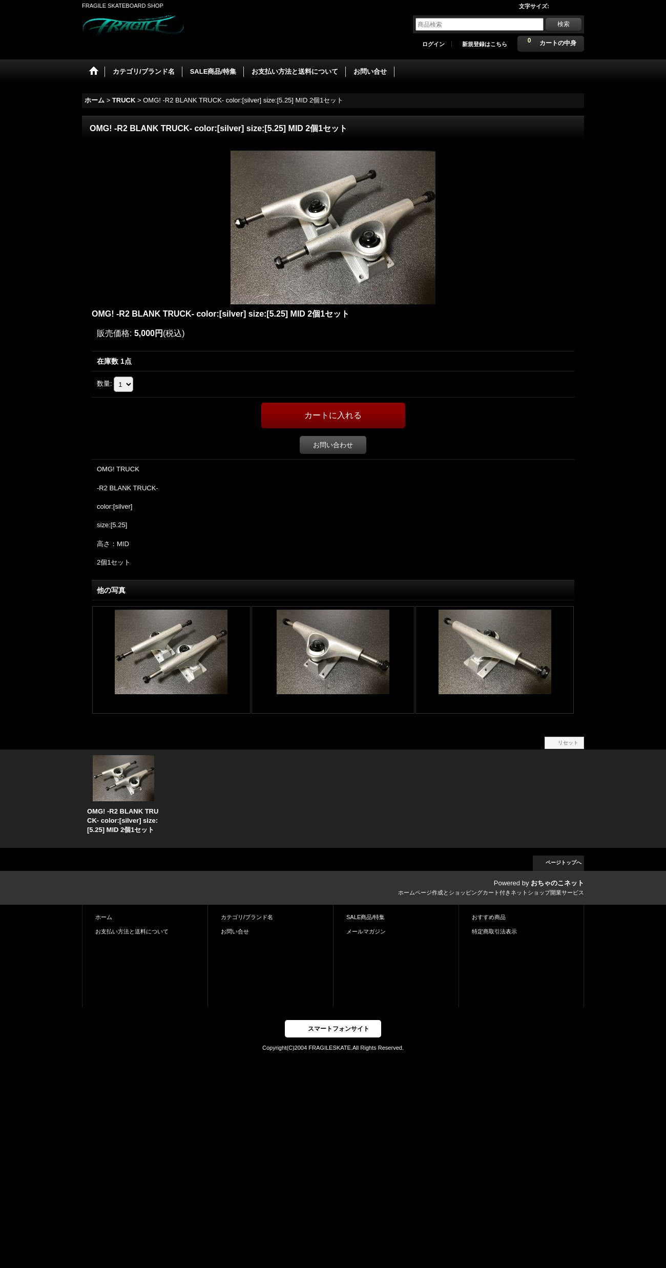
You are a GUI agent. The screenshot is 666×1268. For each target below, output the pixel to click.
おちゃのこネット (557, 883)
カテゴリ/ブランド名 (247, 917)
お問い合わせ (333, 445)
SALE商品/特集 (365, 917)
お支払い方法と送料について (132, 931)
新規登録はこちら (484, 44)
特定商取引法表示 (494, 931)
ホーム (103, 917)
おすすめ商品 (489, 917)
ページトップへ (563, 862)
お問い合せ (235, 931)
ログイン (433, 44)
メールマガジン (366, 931)
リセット (568, 742)
